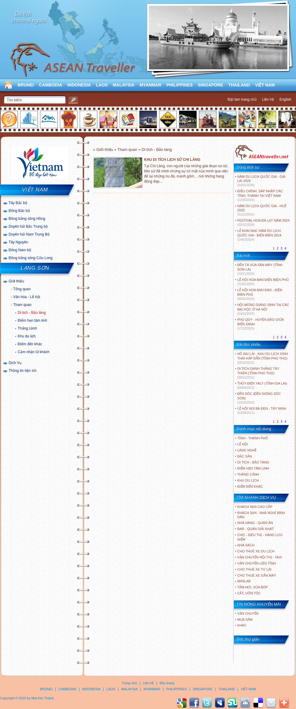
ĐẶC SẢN (244, 456)
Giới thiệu (16, 281)
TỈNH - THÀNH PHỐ (252, 438)
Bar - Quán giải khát (255, 529)
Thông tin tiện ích (23, 371)
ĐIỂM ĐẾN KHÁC (250, 486)
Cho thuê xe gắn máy (256, 575)
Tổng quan (22, 289)
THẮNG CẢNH (248, 474)
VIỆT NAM (265, 85)
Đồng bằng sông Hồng (27, 218)
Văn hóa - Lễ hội (26, 297)
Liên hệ (268, 99)
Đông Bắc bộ (19, 211)
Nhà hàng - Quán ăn (255, 523)
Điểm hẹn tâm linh (32, 320)
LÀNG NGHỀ (246, 450)
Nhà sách (246, 545)
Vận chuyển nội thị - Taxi (259, 557)
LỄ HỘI (242, 444)
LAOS (102, 85)
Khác (242, 625)
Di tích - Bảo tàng (32, 313)
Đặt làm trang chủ (242, 99)
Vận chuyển (248, 613)
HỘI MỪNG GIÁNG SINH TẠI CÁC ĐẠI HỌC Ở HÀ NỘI (263, 309)
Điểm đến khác (30, 344)
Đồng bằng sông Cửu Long (31, 258)
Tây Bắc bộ (18, 203)
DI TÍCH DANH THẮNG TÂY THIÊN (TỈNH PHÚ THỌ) (258, 373)
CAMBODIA (50, 85)
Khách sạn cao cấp (254, 507)
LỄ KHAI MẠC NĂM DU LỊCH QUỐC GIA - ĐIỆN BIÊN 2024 (259, 235)
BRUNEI (26, 85)
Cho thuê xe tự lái (254, 569)
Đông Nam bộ (20, 250)
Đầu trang (167, 683)
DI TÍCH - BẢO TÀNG (253, 462)
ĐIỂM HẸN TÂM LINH (253, 468)
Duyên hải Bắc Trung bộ (28, 226)
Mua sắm (245, 619)
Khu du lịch (27, 336)
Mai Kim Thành (42, 698)
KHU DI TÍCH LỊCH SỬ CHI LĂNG (172, 160)
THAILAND (239, 85)
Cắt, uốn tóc (249, 593)
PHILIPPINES (180, 85)
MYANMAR (150, 85)
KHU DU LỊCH (248, 480)
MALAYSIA (124, 85)
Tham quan (22, 305)
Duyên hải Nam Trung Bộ (29, 234)
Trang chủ (129, 683)
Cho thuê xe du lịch (256, 551)
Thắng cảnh (27, 328)
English (285, 99)
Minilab (244, 581)
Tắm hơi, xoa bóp (252, 587)
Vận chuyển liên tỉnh (256, 563)
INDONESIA (79, 85)
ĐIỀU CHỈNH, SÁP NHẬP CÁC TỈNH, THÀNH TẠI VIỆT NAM (260, 195)
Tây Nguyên (18, 242)
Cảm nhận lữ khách (33, 352)
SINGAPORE (210, 85)
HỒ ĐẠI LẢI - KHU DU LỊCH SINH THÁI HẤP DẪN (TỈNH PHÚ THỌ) (262, 358)
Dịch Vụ (15, 363)
